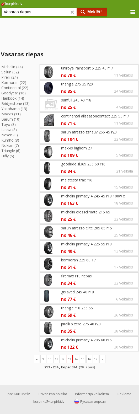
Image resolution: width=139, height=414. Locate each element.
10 (49, 359)
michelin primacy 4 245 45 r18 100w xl (93, 195)
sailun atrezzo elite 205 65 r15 (86, 227)
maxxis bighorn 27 (76, 148)
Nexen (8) (9, 134)
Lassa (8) (9, 129)
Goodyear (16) (13, 92)
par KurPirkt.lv (19, 393)
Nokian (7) (10, 145)
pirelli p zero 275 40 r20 (81, 323)
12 (63, 359)
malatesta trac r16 (76, 180)
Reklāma (124, 393)
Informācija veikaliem (92, 393)
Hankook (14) (12, 98)
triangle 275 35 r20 (77, 84)
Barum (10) (10, 119)
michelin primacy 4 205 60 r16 (86, 339)
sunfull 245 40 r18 (76, 100)
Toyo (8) (8, 124)
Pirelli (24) (9, 77)
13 (69, 359)
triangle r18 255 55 (77, 307)
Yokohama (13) (14, 108)
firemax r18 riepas (76, 275)
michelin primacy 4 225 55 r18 (86, 243)
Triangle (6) (10, 150)
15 (82, 359)
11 (56, 359)
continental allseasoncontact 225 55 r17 (95, 116)
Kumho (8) (10, 140)
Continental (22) (14, 87)
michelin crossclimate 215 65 (85, 211)
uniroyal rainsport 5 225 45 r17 (87, 68)
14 (76, 359)
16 (89, 359)
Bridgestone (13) (15, 103)
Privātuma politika (53, 393)
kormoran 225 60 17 (78, 259)
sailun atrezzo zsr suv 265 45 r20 (89, 132)
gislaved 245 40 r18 (77, 291)
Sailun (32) (10, 71)
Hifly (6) (7, 155)
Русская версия (93, 401)
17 (95, 359)
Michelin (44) (12, 66)
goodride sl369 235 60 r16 (83, 164)
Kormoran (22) (13, 82)
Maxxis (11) (11, 113)
